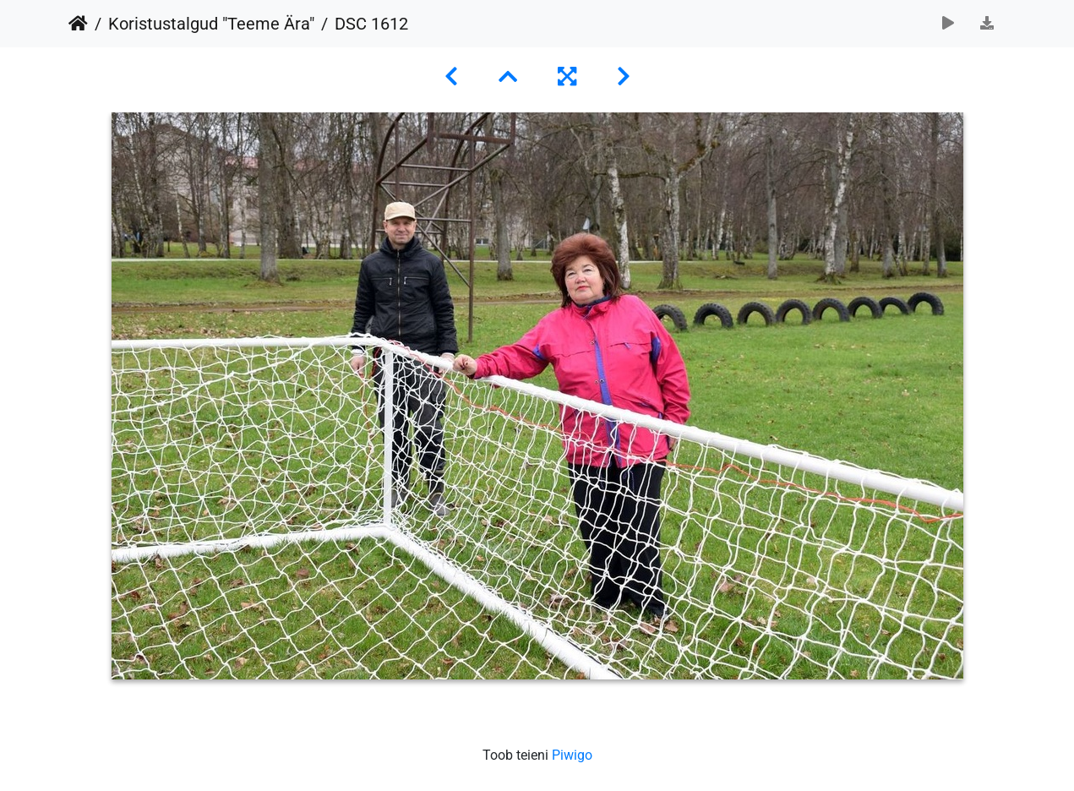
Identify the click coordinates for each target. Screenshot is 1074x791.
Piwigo (572, 755)
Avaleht (78, 23)
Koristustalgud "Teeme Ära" (211, 24)
